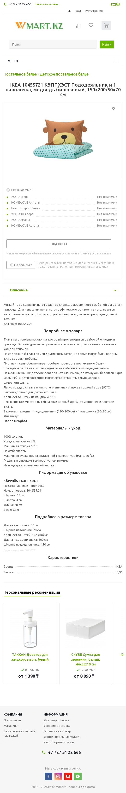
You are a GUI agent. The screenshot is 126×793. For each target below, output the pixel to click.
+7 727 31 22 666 (19, 4)
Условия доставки (57, 725)
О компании (12, 720)
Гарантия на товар (57, 731)
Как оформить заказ (59, 742)
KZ (113, 4)
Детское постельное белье (64, 74)
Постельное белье (20, 74)
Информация (56, 714)
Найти (106, 44)
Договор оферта (56, 720)
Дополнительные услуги (61, 736)
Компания (13, 714)
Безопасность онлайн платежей (19, 733)
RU (118, 4)
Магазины (11, 725)
